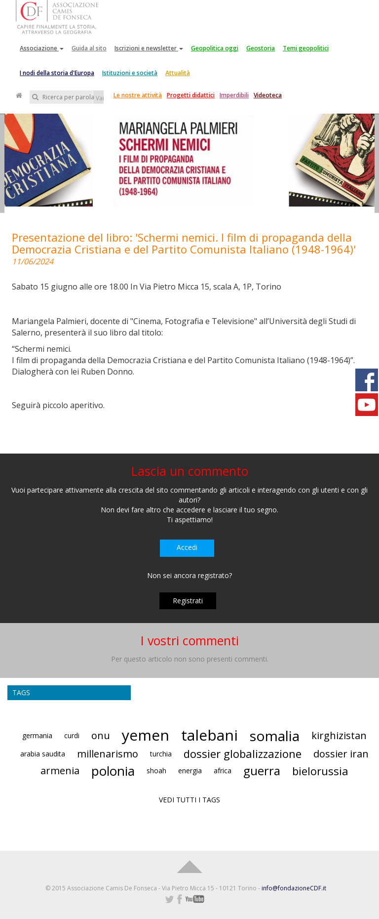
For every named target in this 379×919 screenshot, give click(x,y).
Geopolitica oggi (214, 48)
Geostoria (260, 48)
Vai (100, 98)
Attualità (177, 73)
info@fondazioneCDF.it (294, 888)
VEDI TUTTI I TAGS (189, 799)
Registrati (188, 600)
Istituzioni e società (129, 73)
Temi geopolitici (306, 48)
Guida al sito (89, 48)
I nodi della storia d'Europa (57, 73)
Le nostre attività (138, 95)
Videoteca (268, 95)
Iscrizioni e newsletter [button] (148, 48)
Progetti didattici (191, 95)
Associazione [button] (42, 48)
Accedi (187, 547)
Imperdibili (234, 95)
